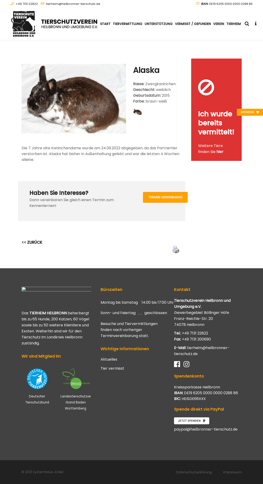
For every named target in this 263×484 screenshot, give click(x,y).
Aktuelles (109, 359)
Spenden (250, 112)
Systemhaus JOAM (48, 472)
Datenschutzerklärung (194, 472)
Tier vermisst (112, 368)
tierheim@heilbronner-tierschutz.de (73, 4)
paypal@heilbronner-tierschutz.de (206, 429)
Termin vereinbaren (165, 197)
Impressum (232, 472)
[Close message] (238, 62)
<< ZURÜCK (32, 242)
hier (219, 151)
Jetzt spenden (191, 421)
